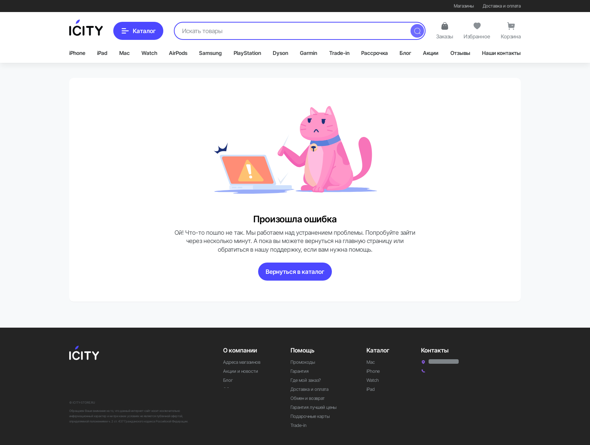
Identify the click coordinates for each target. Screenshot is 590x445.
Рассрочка (374, 53)
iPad (102, 53)
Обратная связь (239, 378)
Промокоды (302, 351)
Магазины (464, 6)
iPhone (77, 53)
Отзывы (460, 53)
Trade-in (339, 53)
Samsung (210, 53)
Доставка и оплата (502, 6)
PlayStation (247, 53)
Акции (430, 53)
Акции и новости (240, 360)
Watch (149, 53)
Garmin (308, 53)
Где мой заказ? (305, 369)
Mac (124, 53)
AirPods (178, 53)
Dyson (280, 53)
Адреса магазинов (241, 351)
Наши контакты (501, 53)
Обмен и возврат (307, 387)
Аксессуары (378, 387)
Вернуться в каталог (295, 271)
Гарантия (299, 360)
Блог (405, 53)
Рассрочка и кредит (310, 424)
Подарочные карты (310, 406)
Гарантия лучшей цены (313, 396)
